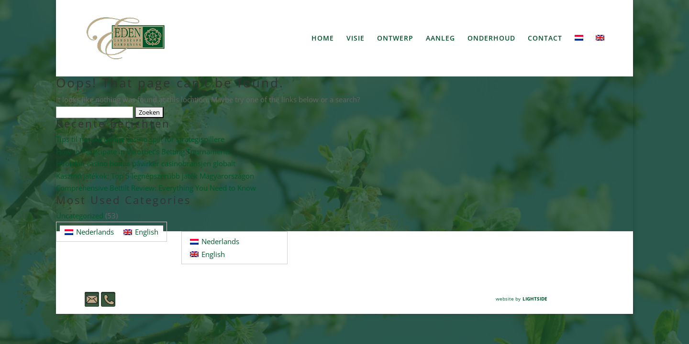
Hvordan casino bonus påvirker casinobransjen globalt (145, 163)
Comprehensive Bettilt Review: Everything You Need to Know (156, 188)
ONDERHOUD (491, 39)
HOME (322, 39)
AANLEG (440, 39)
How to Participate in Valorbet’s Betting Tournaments (143, 151)
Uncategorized (79, 215)
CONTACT (545, 39)
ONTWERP (395, 39)
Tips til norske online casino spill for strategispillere (140, 139)
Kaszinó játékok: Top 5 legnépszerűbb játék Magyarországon (155, 176)
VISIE (355, 39)
